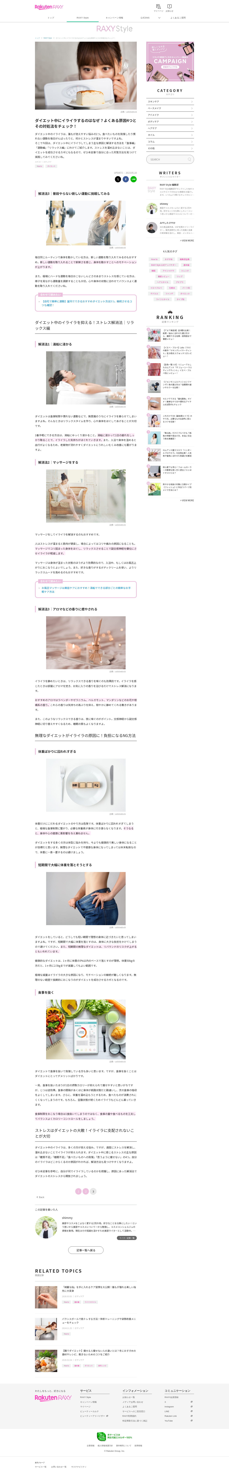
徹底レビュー (163, 276)
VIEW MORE (187, 240)
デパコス (154, 293)
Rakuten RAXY (49, 7)
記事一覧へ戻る (85, 1250)
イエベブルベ (156, 287)
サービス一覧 (40, 1467)
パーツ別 (186, 287)
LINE (167, 1411)
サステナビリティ (79, 1467)
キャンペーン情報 (114, 18)
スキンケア (153, 101)
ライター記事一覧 (127, 1238)
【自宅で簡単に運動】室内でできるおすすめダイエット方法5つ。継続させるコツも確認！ (87, 303)
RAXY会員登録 (171, 1397)
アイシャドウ (168, 270)
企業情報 (90, 1446)
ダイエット (51, 166)
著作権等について (123, 1446)
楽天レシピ (102, 1365)
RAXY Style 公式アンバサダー (163, 265)
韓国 (153, 270)
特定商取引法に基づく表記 (134, 1421)
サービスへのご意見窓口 (133, 1411)
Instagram (169, 1406)
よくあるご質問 (178, 18)
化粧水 (172, 287)
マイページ (85, 1406)
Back (40, 1197)
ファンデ (169, 293)
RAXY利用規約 (129, 1416)
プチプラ (179, 282)
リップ (179, 276)
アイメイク (153, 114)
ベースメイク (154, 108)
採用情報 (138, 1446)
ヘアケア (152, 128)
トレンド (185, 270)
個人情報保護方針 (105, 1446)
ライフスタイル (90, 1302)
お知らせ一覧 (128, 1397)
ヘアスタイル (162, 282)
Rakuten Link (171, 1416)
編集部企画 (184, 259)
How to (39, 166)
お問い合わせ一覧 (58, 1467)
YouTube (169, 1421)
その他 (151, 148)
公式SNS (145, 18)
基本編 (76, 1302)
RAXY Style (83, 18)
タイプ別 (180, 299)
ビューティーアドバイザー (92, 1416)
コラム (151, 141)
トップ (51, 18)
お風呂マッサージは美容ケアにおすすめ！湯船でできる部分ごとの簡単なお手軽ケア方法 (86, 590)
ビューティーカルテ (89, 1411)
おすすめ (169, 259)
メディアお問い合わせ (132, 1402)
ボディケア (47, 162)
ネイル (151, 134)
